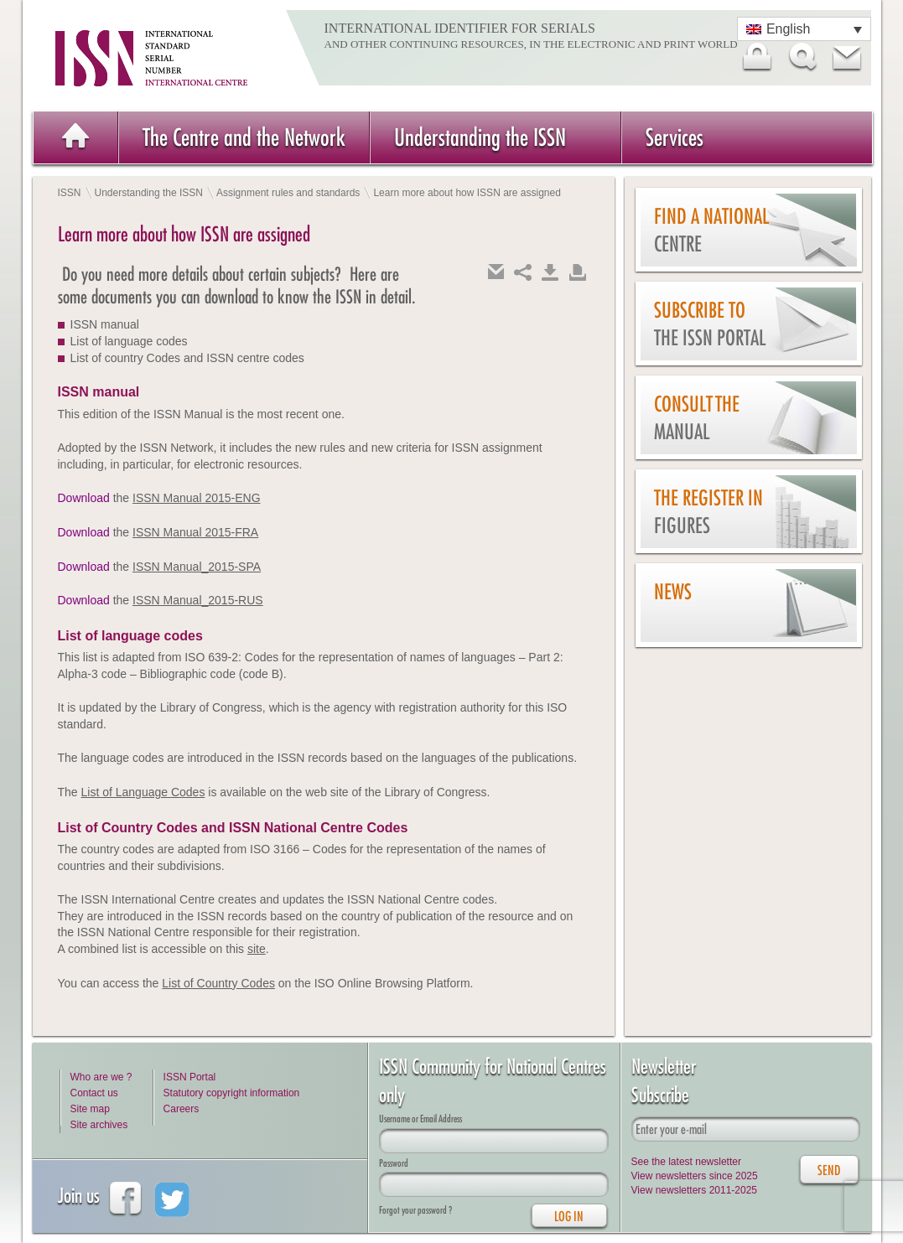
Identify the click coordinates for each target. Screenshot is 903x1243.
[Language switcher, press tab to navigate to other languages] (804, 29)
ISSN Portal (189, 1077)
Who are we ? (101, 1077)
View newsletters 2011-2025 (694, 1190)
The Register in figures (708, 511)
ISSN (69, 193)
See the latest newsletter (686, 1162)
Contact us (94, 1093)
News (673, 591)
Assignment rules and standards (288, 193)
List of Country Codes (218, 983)
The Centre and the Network (244, 137)
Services (674, 137)
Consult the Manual (697, 418)
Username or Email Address (420, 1118)
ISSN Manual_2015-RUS (197, 600)
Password (393, 1163)
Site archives (99, 1125)
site (256, 949)
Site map (90, 1109)
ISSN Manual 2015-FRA (195, 532)
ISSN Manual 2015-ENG (196, 498)
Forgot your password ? (415, 1210)
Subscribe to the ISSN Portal (709, 324)
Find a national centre (711, 230)
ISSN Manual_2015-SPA (196, 566)
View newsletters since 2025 (694, 1176)
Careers (181, 1109)
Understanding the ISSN (480, 137)
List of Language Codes (143, 792)
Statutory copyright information (231, 1093)
